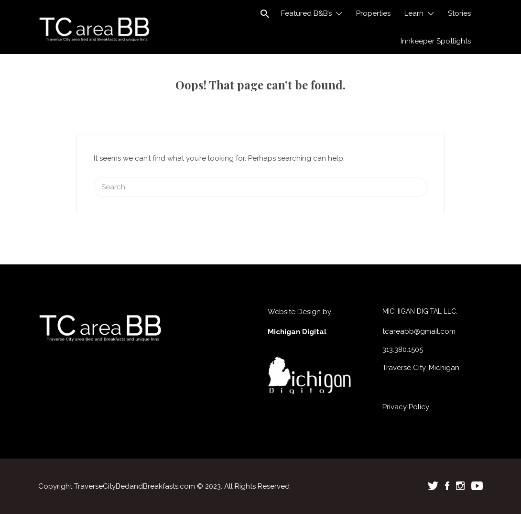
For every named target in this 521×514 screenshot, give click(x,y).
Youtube (477, 486)
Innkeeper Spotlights (436, 41)
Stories (459, 13)
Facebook (447, 486)
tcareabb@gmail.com (419, 331)
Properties (373, 13)
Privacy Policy (405, 407)
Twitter (433, 486)
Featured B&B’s (306, 13)
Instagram (460, 486)
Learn (413, 13)
